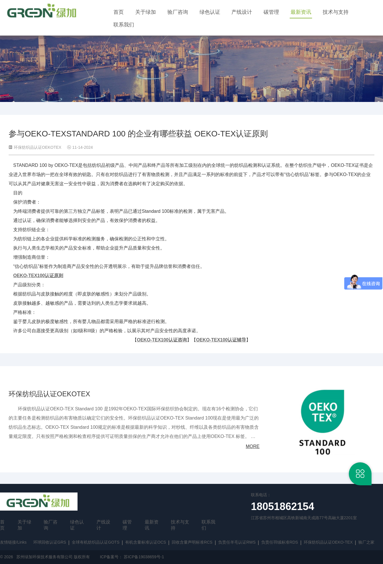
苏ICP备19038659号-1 (144, 557)
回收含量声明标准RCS (192, 542)
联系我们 (123, 25)
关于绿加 (145, 12)
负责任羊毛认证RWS (237, 542)
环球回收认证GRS (49, 542)
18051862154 (282, 506)
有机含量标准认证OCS (145, 542)
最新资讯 (301, 12)
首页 (118, 12)
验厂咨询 (177, 12)
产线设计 (241, 12)
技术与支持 (336, 12)
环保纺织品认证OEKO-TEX (328, 542)
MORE (253, 446)
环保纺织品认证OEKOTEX (49, 394)
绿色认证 (210, 12)
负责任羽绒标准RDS (279, 542)
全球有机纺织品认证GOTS (95, 542)
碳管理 (271, 12)
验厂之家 (366, 542)
